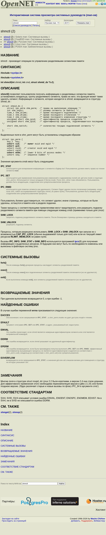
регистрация (86, 1)
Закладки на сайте (10, 530)
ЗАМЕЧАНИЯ (7, 473)
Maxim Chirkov (98, 530)
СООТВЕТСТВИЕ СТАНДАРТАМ (17, 478)
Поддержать (87, 532)
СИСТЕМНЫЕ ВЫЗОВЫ (13, 457)
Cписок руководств (22, 25)
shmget (5, 424)
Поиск (79, 4)
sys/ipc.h (16, 73)
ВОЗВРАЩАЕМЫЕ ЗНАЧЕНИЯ (16, 462)
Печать (36, 25)
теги (84, 4)
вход (79, 1)
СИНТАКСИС (7, 447)
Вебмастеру (99, 532)
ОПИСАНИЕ (7, 452)
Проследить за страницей (14, 532)
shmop (16, 424)
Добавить (75, 532)
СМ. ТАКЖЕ (7, 483)
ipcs (77, 253)
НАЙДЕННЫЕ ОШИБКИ (13, 468)
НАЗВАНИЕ (7, 442)
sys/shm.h (17, 77)
